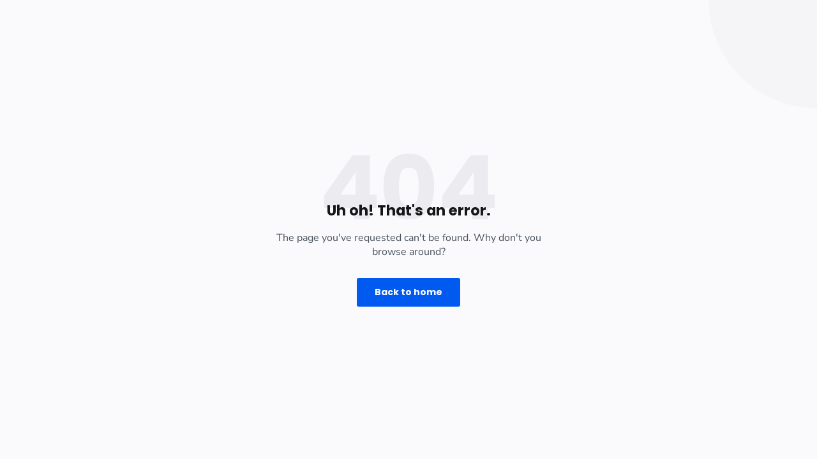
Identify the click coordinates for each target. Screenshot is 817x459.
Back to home (408, 292)
